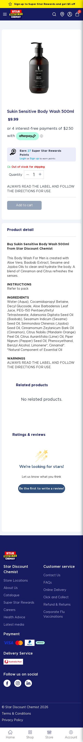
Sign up (34, 158)
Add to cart (24, 205)
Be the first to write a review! (41, 488)
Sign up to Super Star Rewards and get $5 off (41, 4)
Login (23, 158)
